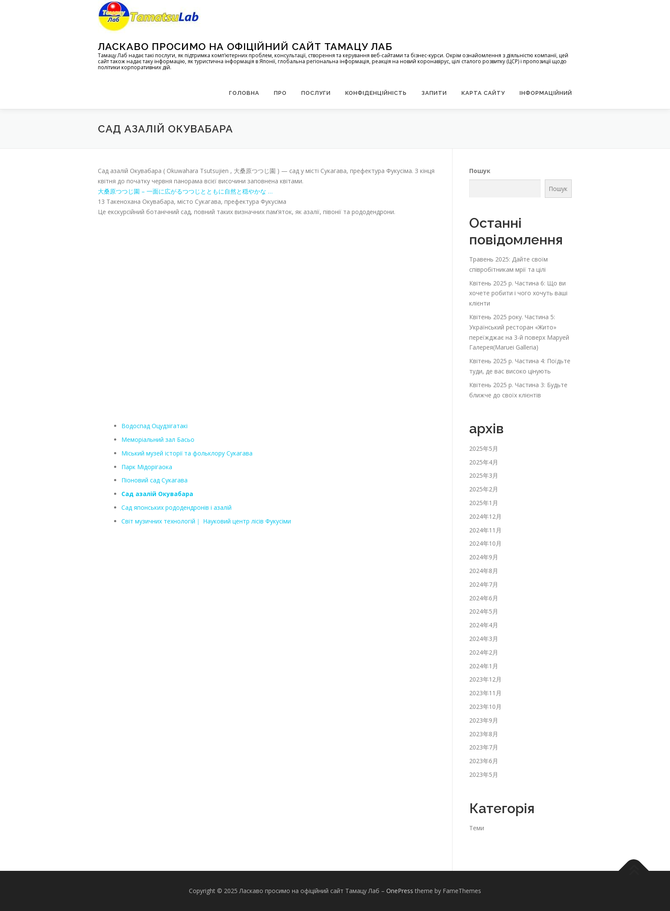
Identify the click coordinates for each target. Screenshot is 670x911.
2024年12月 (485, 516)
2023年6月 (483, 761)
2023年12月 (485, 679)
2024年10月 (485, 543)
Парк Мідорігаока (146, 467)
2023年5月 (483, 774)
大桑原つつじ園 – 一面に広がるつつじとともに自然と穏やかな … (185, 191)
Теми (476, 828)
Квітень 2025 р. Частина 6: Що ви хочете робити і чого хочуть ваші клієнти (518, 293)
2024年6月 (483, 598)
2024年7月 (483, 584)
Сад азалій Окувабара (157, 494)
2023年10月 (485, 706)
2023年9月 (483, 720)
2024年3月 (483, 639)
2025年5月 (483, 448)
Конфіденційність (376, 93)
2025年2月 (483, 489)
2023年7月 (483, 747)
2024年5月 (483, 611)
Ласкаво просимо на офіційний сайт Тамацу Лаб (245, 46)
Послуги (316, 93)
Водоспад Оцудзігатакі (154, 426)
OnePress (399, 891)
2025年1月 (483, 503)
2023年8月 (483, 734)
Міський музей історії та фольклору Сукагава (187, 453)
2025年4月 (483, 462)
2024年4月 (483, 625)
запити (434, 93)
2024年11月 (485, 530)
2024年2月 (483, 652)
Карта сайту (483, 93)
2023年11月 (485, 693)
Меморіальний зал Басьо (157, 439)
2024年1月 (483, 666)
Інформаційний (546, 93)
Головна (244, 93)
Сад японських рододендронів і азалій (176, 507)
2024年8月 (483, 571)
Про (280, 93)
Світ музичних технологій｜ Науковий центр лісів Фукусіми (206, 521)
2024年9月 (483, 557)
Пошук (480, 171)
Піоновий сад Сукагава (154, 480)
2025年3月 (483, 475)
